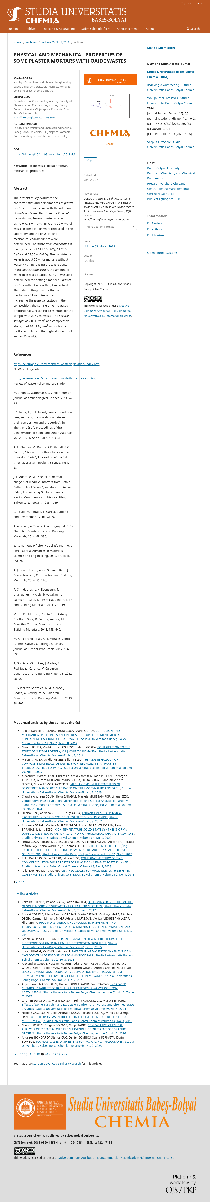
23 (58, 1054)
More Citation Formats (100, 227)
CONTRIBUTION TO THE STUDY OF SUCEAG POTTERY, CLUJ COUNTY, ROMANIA (76, 749)
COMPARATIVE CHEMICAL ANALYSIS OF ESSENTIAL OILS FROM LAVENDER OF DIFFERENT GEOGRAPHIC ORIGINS (74, 1029)
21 (50, 1054)
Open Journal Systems (162, 253)
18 (38, 1054)
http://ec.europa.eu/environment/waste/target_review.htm (54, 378)
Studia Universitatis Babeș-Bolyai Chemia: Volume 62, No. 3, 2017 (70, 819)
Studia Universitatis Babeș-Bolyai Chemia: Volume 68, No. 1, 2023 (66, 866)
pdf (91, 160)
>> (22, 881)
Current (12, 29)
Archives (30, 29)
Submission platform (95, 29)
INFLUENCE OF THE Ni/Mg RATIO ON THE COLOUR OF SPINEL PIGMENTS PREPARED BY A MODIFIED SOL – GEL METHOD (76, 850)
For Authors (154, 229)
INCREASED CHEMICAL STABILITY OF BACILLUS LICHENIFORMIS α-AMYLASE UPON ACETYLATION (74, 988)
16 (30, 1054)
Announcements (128, 29)
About (150, 29)
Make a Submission (161, 48)
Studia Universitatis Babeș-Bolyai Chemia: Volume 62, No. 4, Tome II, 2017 (76, 908)
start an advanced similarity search (56, 1063)
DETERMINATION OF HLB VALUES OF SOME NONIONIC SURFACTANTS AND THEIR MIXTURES (77, 904)
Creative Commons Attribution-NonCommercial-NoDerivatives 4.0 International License (108, 311)
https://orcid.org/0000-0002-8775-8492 (34, 117)
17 (34, 1054)
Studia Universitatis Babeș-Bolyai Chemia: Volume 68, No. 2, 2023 (76, 790)
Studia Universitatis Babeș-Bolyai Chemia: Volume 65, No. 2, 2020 (66, 838)
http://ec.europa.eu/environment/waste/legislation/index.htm (56, 364)
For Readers (154, 223)
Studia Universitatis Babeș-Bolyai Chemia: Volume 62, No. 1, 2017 (87, 854)
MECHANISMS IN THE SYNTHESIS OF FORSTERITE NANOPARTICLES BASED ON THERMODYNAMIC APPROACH (71, 786)
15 (25, 1054)
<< (15, 1054)
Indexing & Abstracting (59, 29)
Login (199, 3)
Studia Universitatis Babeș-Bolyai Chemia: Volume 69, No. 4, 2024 (81, 1009)
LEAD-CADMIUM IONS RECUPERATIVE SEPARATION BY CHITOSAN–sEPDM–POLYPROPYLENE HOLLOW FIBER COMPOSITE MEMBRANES (72, 974)
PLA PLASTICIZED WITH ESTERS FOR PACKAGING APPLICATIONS (79, 1041)
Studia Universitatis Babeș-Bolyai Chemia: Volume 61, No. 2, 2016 (73, 753)
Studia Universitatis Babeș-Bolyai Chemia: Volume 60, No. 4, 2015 (89, 874)
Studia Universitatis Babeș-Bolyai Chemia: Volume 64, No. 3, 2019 (87, 1021)
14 (21, 1054)
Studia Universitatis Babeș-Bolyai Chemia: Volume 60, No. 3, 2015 (69, 945)
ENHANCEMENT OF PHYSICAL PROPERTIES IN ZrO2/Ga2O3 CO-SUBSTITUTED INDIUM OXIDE (72, 815)
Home (17, 42)
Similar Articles (26, 894)
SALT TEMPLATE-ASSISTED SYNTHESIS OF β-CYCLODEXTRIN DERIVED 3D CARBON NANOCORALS (76, 953)
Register (186, 3)
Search (193, 29)
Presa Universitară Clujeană (166, 183)
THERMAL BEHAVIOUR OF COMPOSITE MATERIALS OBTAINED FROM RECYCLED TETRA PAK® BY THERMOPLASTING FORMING (70, 764)
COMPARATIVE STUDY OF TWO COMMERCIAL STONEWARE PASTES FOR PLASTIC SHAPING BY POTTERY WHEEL (76, 860)
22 (54, 1054)
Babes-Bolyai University (163, 168)
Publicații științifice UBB (163, 199)
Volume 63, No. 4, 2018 (55, 42)
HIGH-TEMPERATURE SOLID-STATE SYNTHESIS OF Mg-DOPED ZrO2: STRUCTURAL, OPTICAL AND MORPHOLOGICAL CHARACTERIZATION (78, 831)
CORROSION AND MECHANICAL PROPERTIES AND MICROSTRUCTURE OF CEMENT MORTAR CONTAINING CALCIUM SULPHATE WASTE (71, 735)
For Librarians (155, 235)
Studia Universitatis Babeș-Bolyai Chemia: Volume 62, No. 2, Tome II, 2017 (74, 741)
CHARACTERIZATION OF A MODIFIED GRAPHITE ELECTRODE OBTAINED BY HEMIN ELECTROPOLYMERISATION (72, 941)
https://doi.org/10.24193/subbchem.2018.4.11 (45, 154)
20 (46, 1054)
